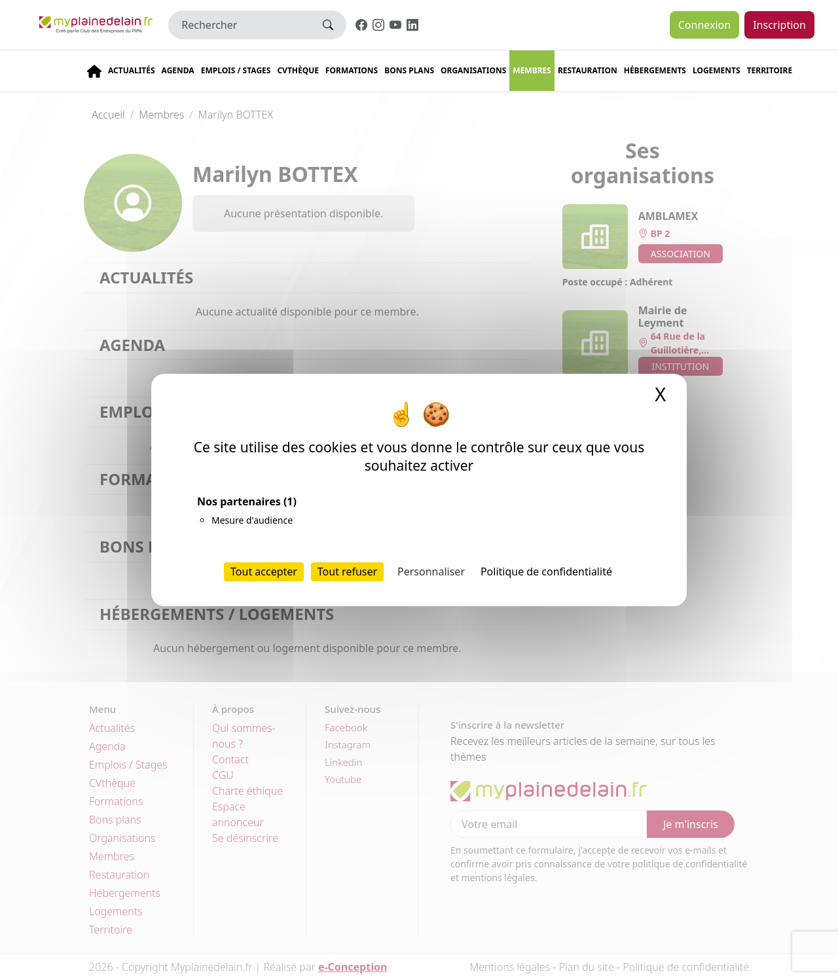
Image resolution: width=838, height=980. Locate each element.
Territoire (770, 70)
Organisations (473, 70)
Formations (351, 70)
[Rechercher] (239, 24)
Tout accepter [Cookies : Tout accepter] (263, 571)
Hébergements (655, 70)
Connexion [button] (704, 25)
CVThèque (298, 70)
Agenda (178, 70)
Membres (532, 70)
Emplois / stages (236, 70)
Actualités (131, 70)
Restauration (587, 70)
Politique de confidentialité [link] (546, 571)
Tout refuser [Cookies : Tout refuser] (347, 571)
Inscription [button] (779, 25)
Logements (716, 70)
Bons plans (409, 70)
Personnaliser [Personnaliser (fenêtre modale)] (431, 571)
